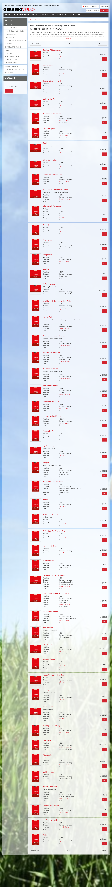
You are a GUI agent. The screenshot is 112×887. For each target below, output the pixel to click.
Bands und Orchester (68, 14)
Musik (34, 14)
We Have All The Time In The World (57, 301)
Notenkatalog (26, 5)
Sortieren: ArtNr (35, 44)
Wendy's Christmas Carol (53, 174)
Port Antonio (48, 627)
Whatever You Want (51, 401)
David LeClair (63, 798)
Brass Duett (9, 50)
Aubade (46, 835)
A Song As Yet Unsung (51, 725)
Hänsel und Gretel (50, 786)
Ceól (45, 143)
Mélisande (47, 740)
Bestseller (18, 5)
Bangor (46, 462)
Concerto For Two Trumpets (54, 575)
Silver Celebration (50, 160)
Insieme (46, 690)
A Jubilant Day (48, 560)
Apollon (46, 269)
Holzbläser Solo (11, 60)
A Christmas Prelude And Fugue (55, 189)
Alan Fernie (62, 57)
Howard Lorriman (64, 92)
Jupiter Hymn (48, 707)
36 (69, 44)
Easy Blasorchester (12, 37)
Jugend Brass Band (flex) (14, 31)
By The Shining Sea (50, 446)
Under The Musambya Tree (53, 675)
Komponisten (47, 14)
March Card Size (12, 86)
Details (104, 59)
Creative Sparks (49, 128)
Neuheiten (11, 5)
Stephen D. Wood (64, 328)
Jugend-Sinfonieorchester (15, 69)
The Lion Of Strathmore (52, 50)
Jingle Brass (47, 240)
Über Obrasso (43, 5)
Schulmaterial (21, 14)
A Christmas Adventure (52, 114)
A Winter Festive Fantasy (52, 820)
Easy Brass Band (11, 28)
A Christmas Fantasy (51, 368)
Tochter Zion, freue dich (52, 81)
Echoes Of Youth (49, 431)
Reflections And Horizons (53, 481)
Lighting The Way (49, 99)
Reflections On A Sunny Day (54, 531)
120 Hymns (9, 72)
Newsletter (35, 5)
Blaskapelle (9, 44)
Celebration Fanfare (51, 805)
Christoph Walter (64, 666)
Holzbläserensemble (12, 56)
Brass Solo (9, 53)
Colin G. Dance (64, 120)
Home (5, 5)
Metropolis (47, 755)
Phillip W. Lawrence (65, 747)
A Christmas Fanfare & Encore (54, 336)
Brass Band (9, 25)
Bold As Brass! (48, 772)
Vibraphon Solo (11, 63)
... (67, 44)
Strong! (46, 225)
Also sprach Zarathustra (52, 206)
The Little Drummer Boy (52, 352)
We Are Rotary (49, 659)
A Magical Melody (50, 514)
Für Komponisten (54, 5)
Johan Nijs (62, 553)
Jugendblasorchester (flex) (15, 41)
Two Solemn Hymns (50, 385)
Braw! (45, 499)
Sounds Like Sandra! (51, 611)
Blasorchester (10, 34)
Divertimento (48, 644)
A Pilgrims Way (49, 284)
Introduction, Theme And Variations (56, 593)
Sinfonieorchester (12, 66)
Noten (8, 14)
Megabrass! (48, 254)
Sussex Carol (48, 65)
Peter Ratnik (62, 74)
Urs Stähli (62, 218)
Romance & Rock (49, 546)
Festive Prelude (49, 317)
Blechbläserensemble (13, 47)
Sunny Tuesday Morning (52, 416)
